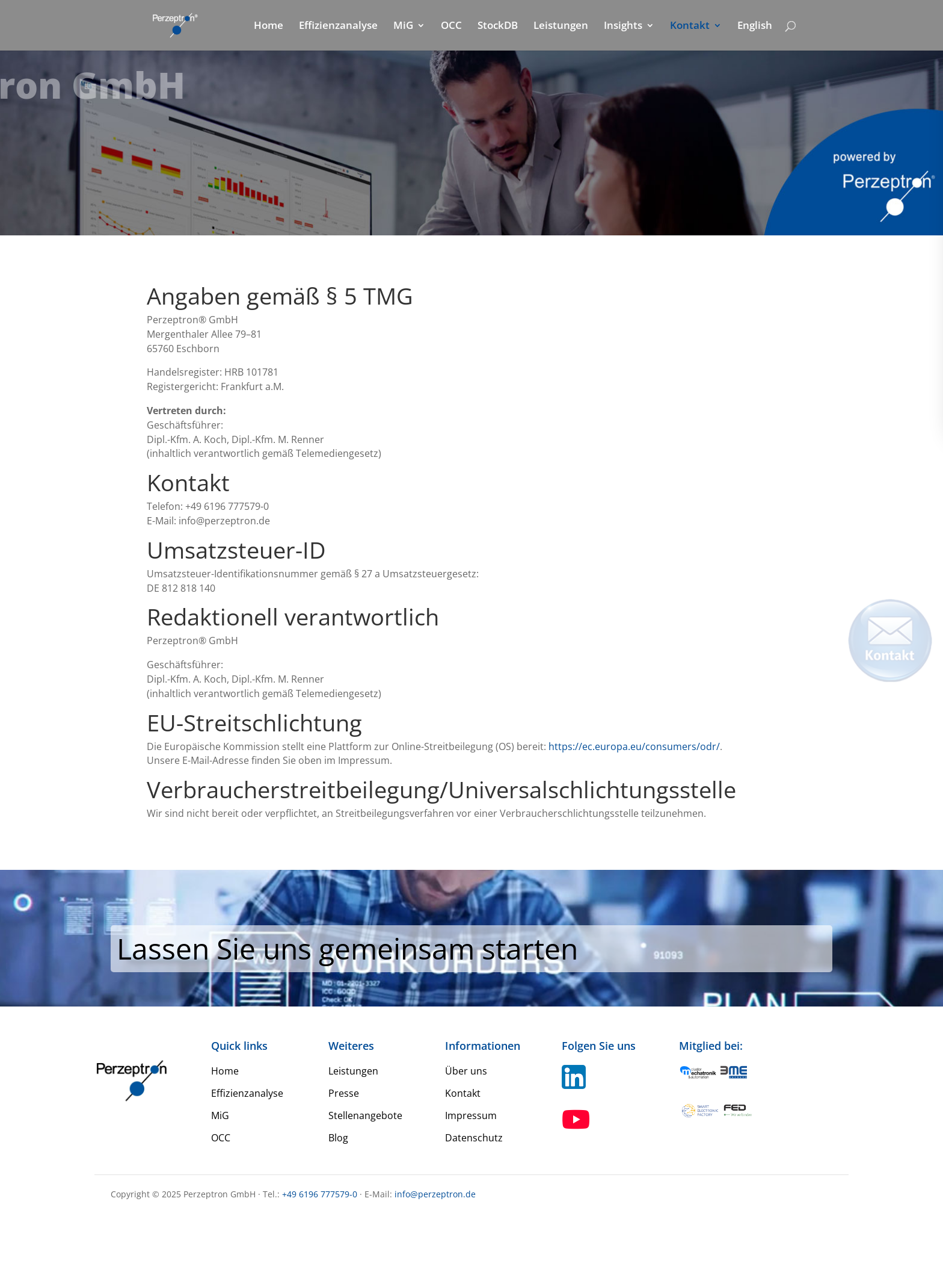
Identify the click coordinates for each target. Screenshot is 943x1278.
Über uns (466, 1071)
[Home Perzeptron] (182, 24)
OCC (451, 26)
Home (268, 26)
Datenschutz (474, 1137)
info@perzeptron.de (435, 1194)
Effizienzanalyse (338, 26)
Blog (338, 1137)
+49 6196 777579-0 (319, 1194)
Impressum (471, 1115)
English (754, 26)
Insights (623, 26)
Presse (343, 1093)
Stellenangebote (365, 1115)
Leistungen (560, 26)
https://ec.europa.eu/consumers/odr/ (634, 746)
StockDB (498, 26)
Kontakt (690, 26)
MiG (403, 26)
